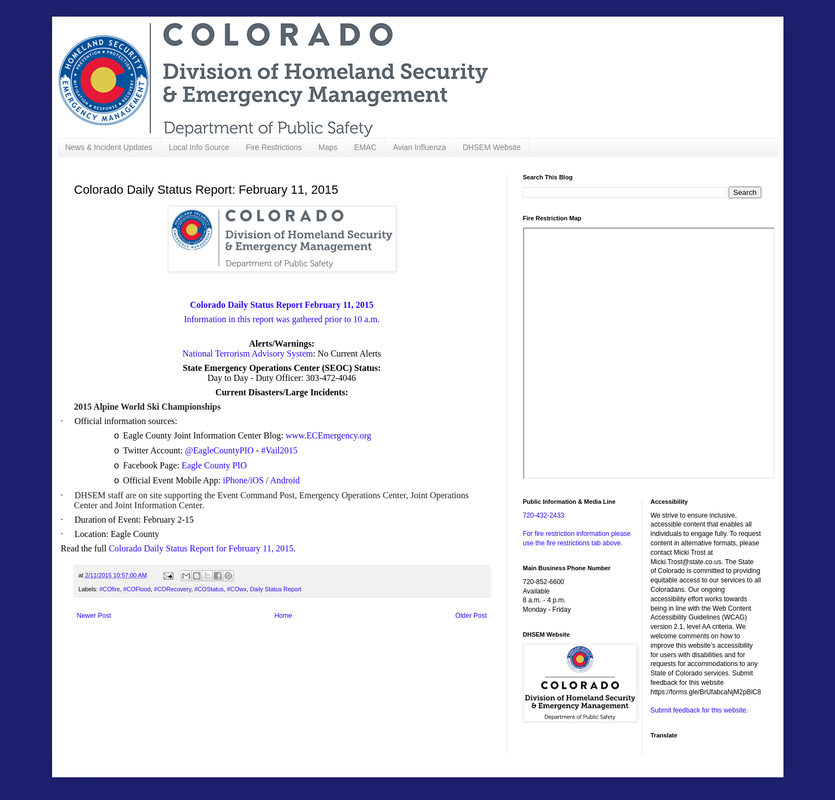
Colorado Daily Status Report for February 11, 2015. (202, 548)
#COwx (237, 589)
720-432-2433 (544, 515)
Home (283, 616)
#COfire (109, 589)
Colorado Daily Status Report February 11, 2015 (281, 304)
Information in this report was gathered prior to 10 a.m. (282, 319)
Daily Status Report (275, 589)
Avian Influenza (419, 147)
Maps (328, 147)
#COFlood (137, 589)
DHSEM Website (492, 147)
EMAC (365, 147)
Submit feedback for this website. (699, 710)
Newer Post (94, 616)
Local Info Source (199, 147)
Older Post (471, 616)
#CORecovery (172, 589)
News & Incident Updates (108, 147)
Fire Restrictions (274, 147)
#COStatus (209, 589)
